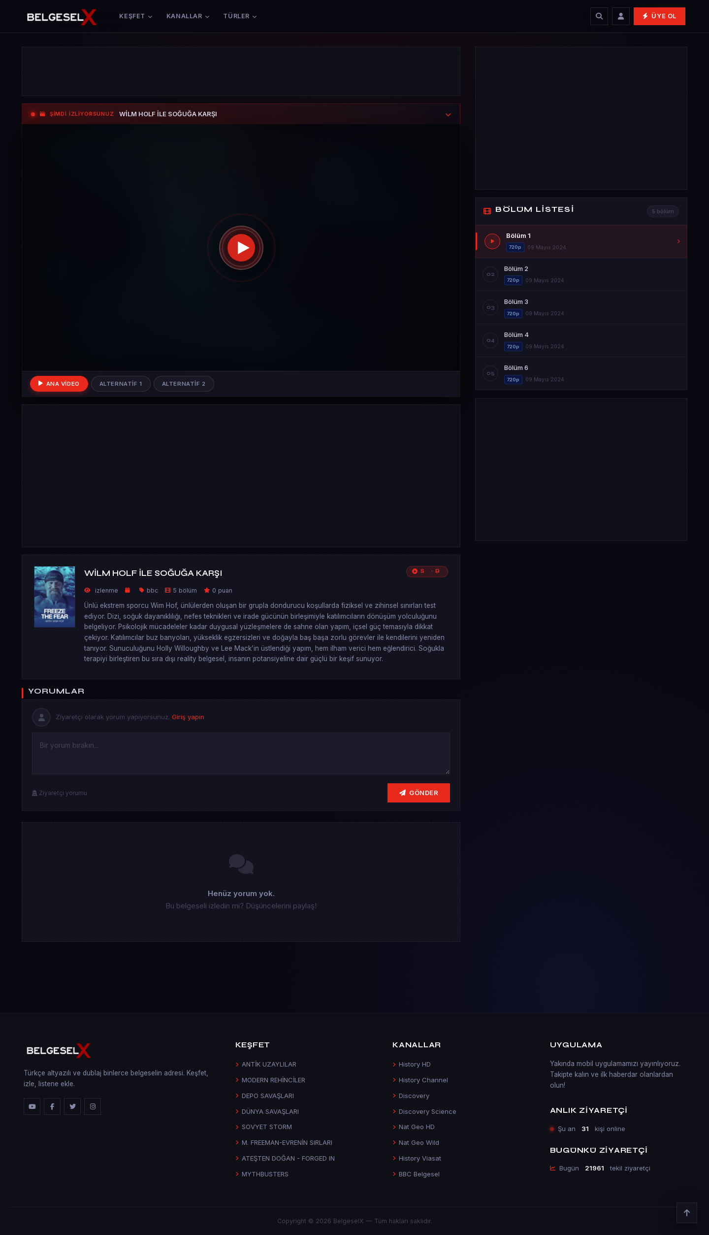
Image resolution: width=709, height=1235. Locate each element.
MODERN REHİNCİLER (270, 1080)
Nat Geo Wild (415, 1142)
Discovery (410, 1096)
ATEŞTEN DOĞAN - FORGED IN (285, 1158)
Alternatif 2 (184, 383)
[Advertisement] (241, 71)
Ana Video (59, 383)
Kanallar (188, 16)
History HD (411, 1064)
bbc (152, 590)
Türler (240, 16)
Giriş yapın (188, 717)
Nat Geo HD (413, 1127)
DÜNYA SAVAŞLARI (267, 1111)
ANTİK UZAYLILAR (265, 1064)
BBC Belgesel (416, 1174)
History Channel (420, 1080)
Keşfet (135, 16)
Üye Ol (660, 16)
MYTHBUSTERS (262, 1174)
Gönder (419, 793)
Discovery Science (424, 1111)
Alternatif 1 (120, 383)
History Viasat (416, 1158)
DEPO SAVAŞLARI (264, 1096)
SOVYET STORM (263, 1127)
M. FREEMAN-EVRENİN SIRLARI (283, 1142)
